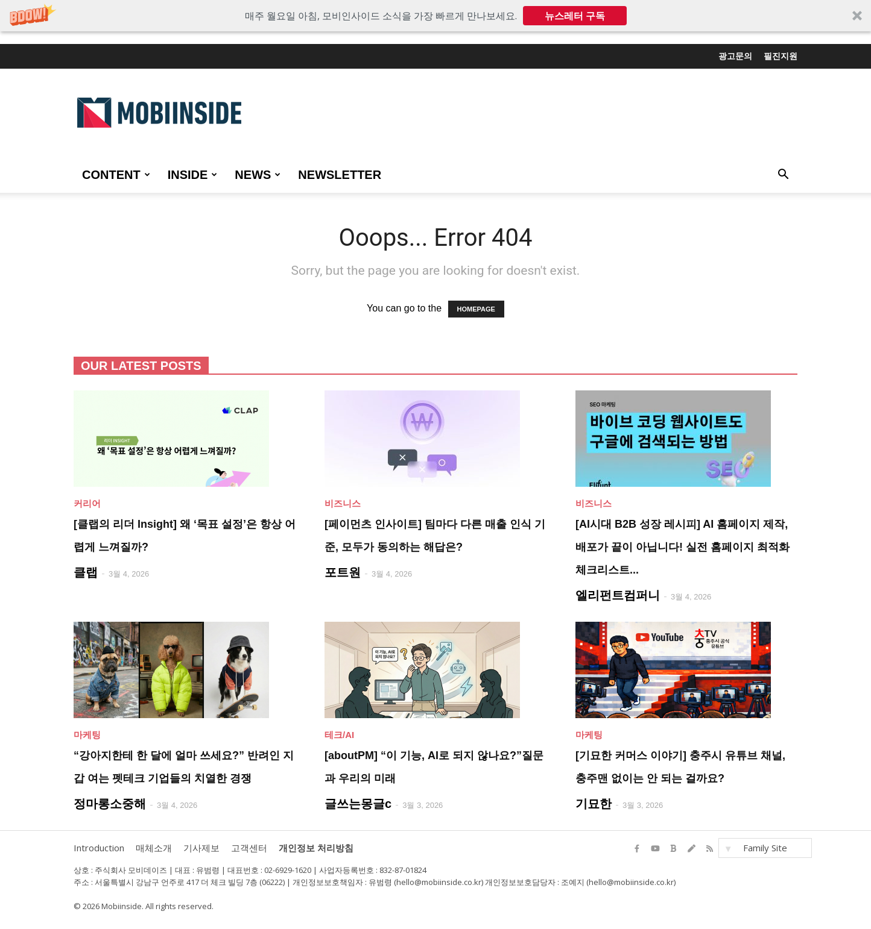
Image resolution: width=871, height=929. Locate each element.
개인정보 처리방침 (316, 847)
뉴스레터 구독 (575, 15)
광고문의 (735, 56)
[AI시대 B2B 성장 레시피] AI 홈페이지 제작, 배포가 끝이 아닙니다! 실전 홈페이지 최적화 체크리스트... (682, 547)
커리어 (87, 503)
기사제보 (201, 847)
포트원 (343, 572)
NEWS (257, 174)
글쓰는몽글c (358, 803)
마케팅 (87, 735)
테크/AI (339, 735)
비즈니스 (343, 503)
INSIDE (193, 174)
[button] (435, 15)
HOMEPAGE (476, 309)
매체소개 (154, 847)
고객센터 (249, 847)
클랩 (86, 572)
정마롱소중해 (110, 803)
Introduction (99, 847)
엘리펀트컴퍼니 (617, 595)
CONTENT (116, 174)
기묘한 (593, 803)
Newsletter (339, 174)
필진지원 (780, 56)
